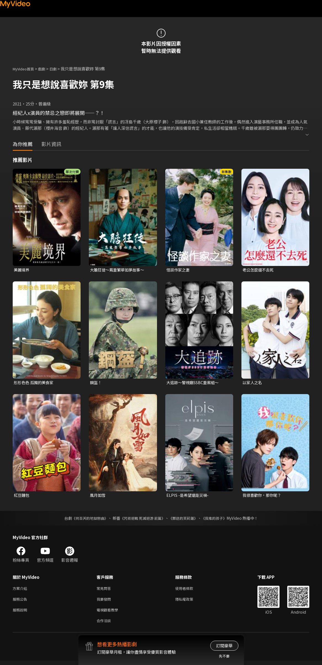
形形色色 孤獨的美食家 (35, 383)
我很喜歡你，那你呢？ (263, 496)
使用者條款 (189, 590)
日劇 (58, 69)
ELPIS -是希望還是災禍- (188, 496)
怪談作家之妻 (178, 270)
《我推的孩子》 (217, 519)
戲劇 (46, 69)
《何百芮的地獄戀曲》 (86, 519)
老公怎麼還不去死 (259, 270)
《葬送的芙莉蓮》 (185, 519)
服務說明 (21, 613)
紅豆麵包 (22, 496)
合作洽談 (105, 624)
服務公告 (21, 601)
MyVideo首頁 (25, 69)
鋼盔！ (96, 383)
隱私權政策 (189, 601)
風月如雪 (98, 496)
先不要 (224, 656)
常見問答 (105, 590)
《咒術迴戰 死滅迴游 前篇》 (142, 519)
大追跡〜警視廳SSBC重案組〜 (194, 383)
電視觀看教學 (109, 613)
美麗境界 (22, 270)
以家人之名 (253, 383)
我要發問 (105, 601)
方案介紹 (21, 590)
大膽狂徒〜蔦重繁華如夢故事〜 (119, 270)
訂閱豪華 (224, 645)
